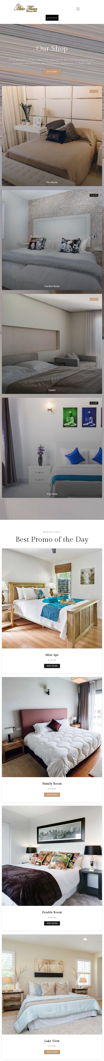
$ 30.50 (94, 209)
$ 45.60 (94, 150)
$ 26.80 (94, 269)
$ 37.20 (94, 91)
